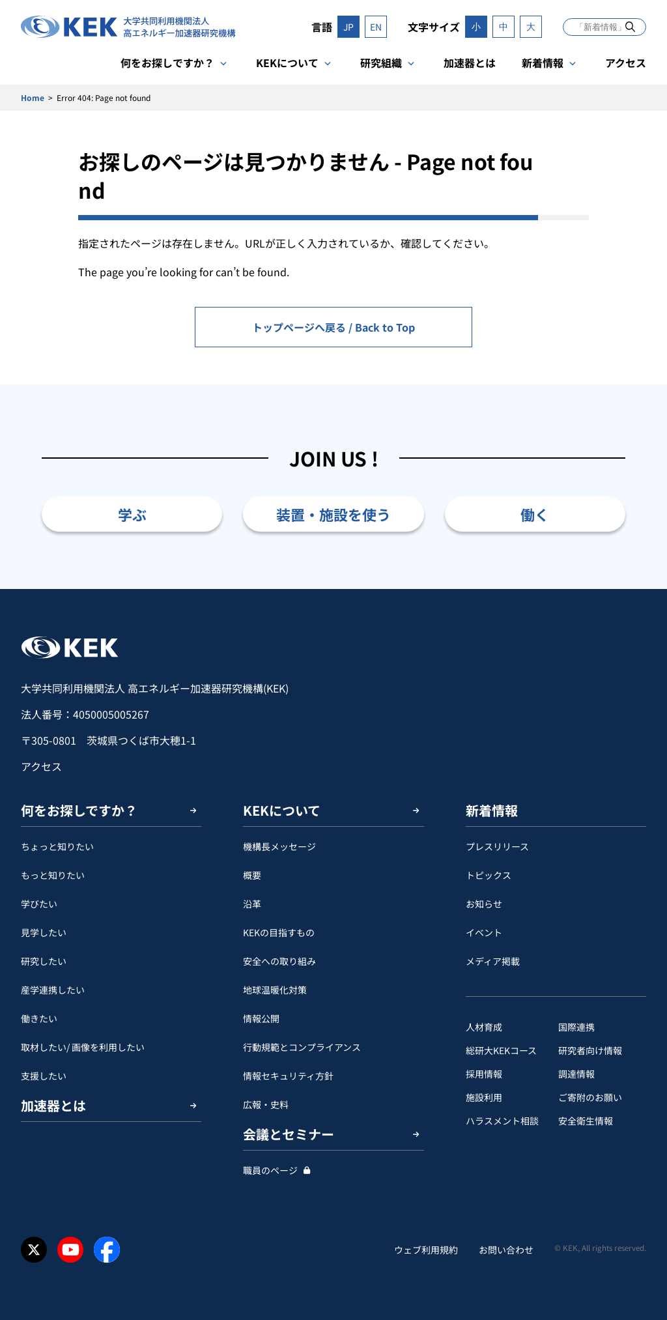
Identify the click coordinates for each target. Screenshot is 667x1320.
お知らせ (484, 903)
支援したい (43, 1075)
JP (348, 26)
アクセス (625, 62)
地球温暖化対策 (275, 989)
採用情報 (484, 1073)
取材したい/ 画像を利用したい (83, 1047)
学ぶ (132, 514)
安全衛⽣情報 (585, 1120)
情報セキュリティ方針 (288, 1075)
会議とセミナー (288, 1134)
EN (376, 26)
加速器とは (470, 62)
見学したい (43, 932)
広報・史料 (266, 1104)
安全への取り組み (279, 961)
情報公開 (261, 1018)
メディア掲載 (493, 961)
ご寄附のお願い (590, 1097)
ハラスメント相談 (502, 1120)
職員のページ (270, 1170)
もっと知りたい (53, 875)
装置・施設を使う (333, 514)
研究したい (43, 961)
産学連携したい (53, 989)
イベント (484, 932)
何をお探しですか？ (167, 62)
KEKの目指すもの (279, 932)
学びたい (39, 903)
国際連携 (576, 1026)
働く (534, 514)
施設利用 (484, 1097)
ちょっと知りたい (57, 846)
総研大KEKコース (501, 1050)
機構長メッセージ (279, 846)
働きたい (39, 1018)
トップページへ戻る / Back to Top (333, 327)
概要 (252, 875)
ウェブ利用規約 (426, 1249)
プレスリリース (497, 846)
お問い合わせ (506, 1249)
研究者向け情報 (590, 1050)
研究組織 (381, 62)
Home (32, 97)
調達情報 (576, 1073)
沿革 (252, 903)
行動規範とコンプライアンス (302, 1047)
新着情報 (542, 62)
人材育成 (484, 1026)
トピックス (488, 875)
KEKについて (287, 62)
